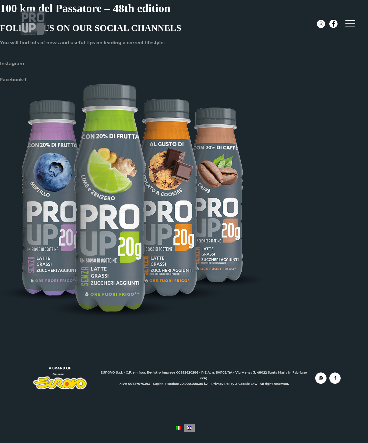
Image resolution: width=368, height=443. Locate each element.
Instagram (12, 63)
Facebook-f (13, 79)
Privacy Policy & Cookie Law (234, 384)
